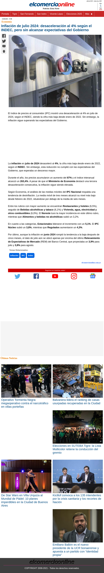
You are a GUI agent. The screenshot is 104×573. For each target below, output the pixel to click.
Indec (30, 255)
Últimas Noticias (9, 358)
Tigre (14, 14)
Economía (7, 21)
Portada (5, 14)
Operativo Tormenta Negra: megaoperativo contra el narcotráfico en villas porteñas (24, 403)
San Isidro (41, 14)
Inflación (14, 255)
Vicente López (56, 14)
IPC (23, 255)
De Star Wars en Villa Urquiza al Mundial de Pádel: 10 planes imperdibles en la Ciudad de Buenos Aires (24, 500)
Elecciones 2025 (74, 14)
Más (89, 14)
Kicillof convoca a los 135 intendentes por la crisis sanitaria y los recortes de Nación (77, 499)
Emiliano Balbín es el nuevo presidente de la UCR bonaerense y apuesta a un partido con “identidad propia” (76, 550)
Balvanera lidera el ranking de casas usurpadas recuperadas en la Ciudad (76, 401)
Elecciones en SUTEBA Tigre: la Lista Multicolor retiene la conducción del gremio (77, 449)
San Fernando (27, 14)
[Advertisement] (53, 142)
